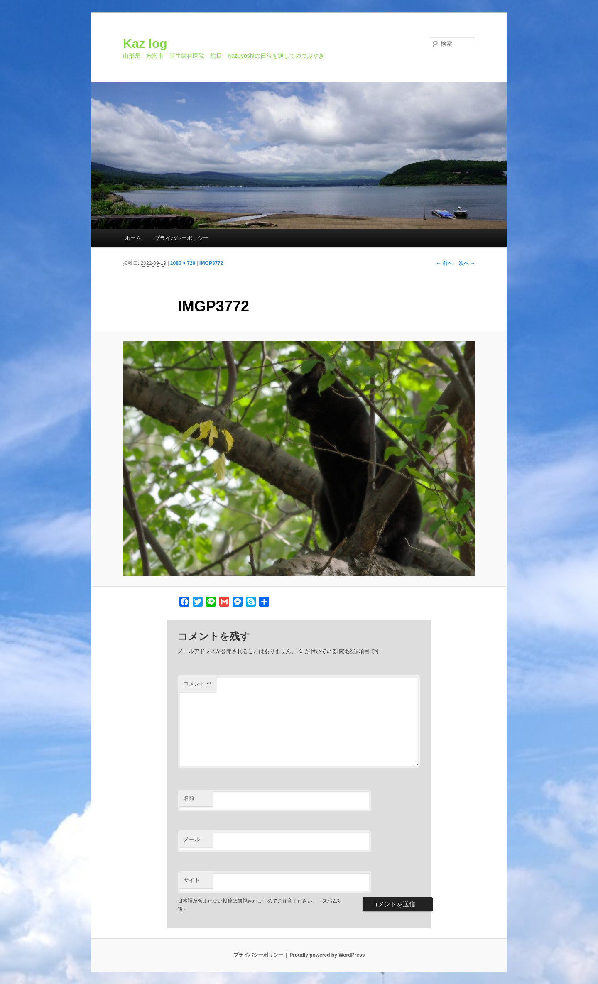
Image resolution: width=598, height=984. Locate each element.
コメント (198, 683)
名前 (189, 798)
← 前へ (444, 263)
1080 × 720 (182, 263)
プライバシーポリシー (181, 238)
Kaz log (145, 43)
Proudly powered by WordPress (327, 955)
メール (192, 839)
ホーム (133, 238)
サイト (192, 880)
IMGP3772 (211, 263)
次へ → (467, 263)
